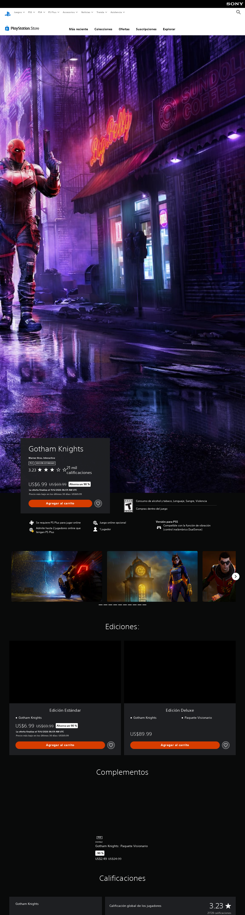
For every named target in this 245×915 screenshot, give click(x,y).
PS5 (30, 12)
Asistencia (116, 12)
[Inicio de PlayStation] (7, 12)
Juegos (18, 12)
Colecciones (103, 25)
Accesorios (69, 12)
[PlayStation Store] (23, 24)
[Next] (235, 572)
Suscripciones (146, 25)
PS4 (40, 12)
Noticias (85, 12)
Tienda (100, 12)
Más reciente (78, 25)
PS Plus (52, 12)
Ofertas (124, 25)
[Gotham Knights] (56, 572)
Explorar (169, 25)
